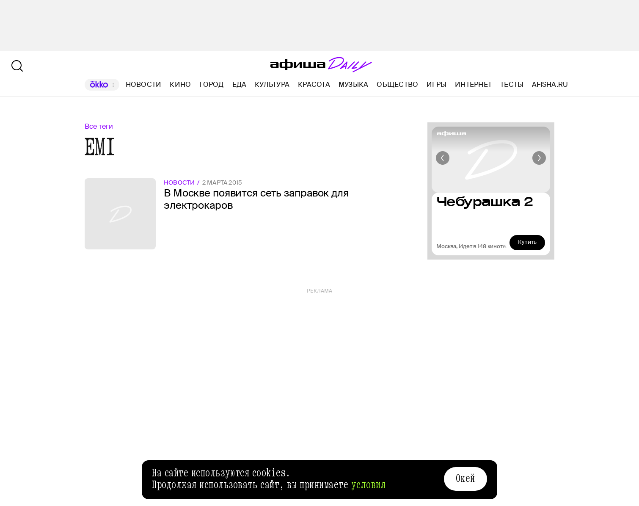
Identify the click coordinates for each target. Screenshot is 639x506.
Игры (436, 84)
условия (368, 484)
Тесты (511, 84)
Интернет (473, 84)
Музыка (353, 84)
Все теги (99, 126)
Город (211, 84)
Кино (180, 84)
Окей (465, 478)
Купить (527, 242)
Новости (144, 84)
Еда (239, 84)
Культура (272, 84)
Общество (397, 84)
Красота (314, 84)
